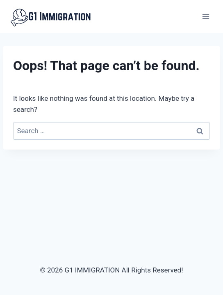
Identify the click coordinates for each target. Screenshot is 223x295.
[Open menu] (205, 16)
